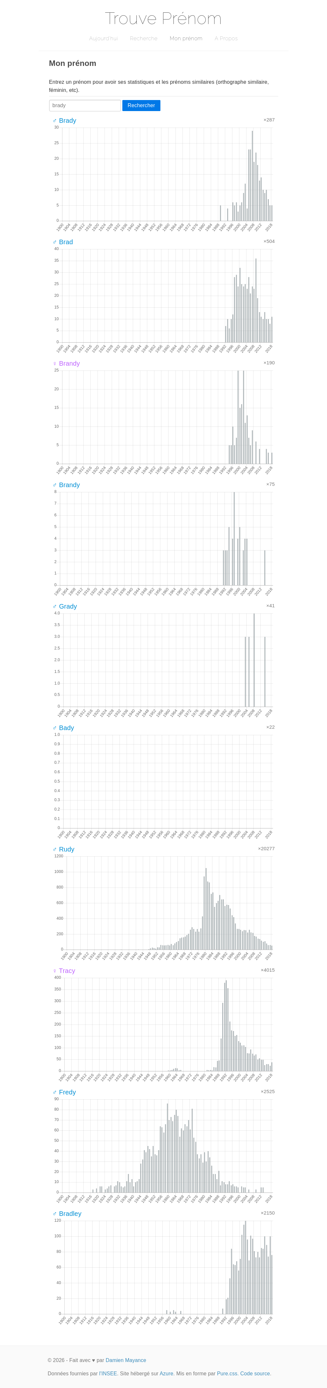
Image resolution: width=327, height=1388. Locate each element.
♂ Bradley (67, 1213)
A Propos (226, 38)
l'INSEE (108, 1373)
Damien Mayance (126, 1360)
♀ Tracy (63, 970)
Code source (255, 1373)
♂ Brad (62, 242)
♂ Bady (63, 727)
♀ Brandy (66, 363)
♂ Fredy (64, 1092)
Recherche (144, 38)
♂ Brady (64, 120)
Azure (166, 1373)
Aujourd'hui (103, 38)
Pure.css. (228, 1373)
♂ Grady (64, 606)
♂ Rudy (63, 849)
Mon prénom (186, 38)
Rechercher (141, 105)
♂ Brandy (66, 484)
